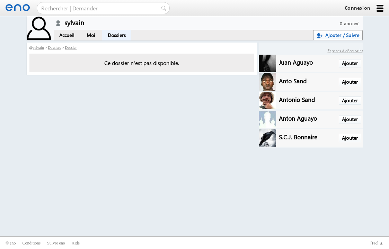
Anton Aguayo (298, 118)
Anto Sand (293, 81)
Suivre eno (56, 243)
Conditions (31, 243)
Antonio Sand (297, 99)
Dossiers (117, 35)
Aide (76, 243)
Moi (91, 35)
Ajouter (350, 63)
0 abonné (350, 23)
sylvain (38, 47)
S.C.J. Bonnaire (298, 137)
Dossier (71, 47)
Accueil (66, 35)
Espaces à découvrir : (345, 50)
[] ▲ (376, 243)
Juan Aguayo (296, 62)
